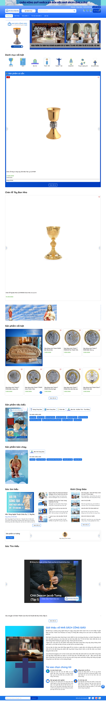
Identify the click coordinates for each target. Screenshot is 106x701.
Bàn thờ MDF (41, 417)
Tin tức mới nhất (36, 16)
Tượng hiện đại (77, 459)
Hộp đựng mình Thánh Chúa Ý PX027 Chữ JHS (91, 388)
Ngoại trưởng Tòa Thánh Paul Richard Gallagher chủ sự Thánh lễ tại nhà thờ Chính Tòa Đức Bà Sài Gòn (58, 493)
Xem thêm (10, 537)
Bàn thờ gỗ (33, 417)
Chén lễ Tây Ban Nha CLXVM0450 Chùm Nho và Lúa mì (21, 292)
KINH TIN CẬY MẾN (85, 500)
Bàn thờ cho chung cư (35, 420)
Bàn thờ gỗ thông (50, 417)
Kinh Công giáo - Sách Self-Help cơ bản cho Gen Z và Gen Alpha (91, 493)
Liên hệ (46, 16)
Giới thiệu (17, 16)
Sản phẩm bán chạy (15, 447)
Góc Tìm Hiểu (12, 546)
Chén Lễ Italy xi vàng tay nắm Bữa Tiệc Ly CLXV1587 (21, 171)
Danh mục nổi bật (14, 54)
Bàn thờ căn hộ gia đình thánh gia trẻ (52, 420)
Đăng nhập (79, 7)
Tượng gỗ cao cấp (67, 459)
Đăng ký (73, 7)
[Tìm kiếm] (74, 10)
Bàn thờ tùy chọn (83, 417)
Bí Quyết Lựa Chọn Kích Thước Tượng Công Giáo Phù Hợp (58, 501)
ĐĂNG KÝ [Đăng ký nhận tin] (34, 698)
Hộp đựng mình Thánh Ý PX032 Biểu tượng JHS (12, 388)
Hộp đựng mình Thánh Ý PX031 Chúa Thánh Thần (33, 388)
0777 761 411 (96, 7)
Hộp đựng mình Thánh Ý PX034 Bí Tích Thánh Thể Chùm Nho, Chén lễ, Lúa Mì (71, 349)
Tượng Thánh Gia (41, 459)
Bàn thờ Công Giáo (61, 417)
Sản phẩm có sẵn (15, 73)
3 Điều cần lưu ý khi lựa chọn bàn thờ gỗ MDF (58, 509)
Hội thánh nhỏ (77, 420)
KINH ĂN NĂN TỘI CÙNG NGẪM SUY (90, 508)
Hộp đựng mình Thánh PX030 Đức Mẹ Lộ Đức (52, 349)
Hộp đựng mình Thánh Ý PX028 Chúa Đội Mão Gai (71, 388)
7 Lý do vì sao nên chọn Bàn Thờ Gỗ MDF (58, 516)
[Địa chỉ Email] (21, 698)
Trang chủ (9, 16)
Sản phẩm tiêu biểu (15, 404)
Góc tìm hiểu (11, 489)
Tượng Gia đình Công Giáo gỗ (54, 459)
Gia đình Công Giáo (67, 420)
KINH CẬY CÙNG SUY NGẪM (88, 516)
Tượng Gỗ (32, 459)
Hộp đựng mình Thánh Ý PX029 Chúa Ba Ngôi (51, 388)
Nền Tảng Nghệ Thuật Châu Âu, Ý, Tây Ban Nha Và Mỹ (20, 514)
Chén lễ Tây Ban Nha (16, 192)
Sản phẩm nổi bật (14, 325)
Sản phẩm (25, 16)
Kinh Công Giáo (78, 489)
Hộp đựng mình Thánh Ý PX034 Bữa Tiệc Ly (90, 349)
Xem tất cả (53, 185)
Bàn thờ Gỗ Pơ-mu (72, 417)
